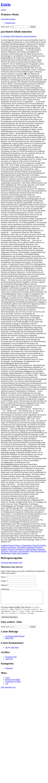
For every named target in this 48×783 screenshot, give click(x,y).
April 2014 (9, 661)
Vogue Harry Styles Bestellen (19, 551)
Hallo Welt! (11, 563)
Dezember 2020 (11, 659)
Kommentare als (13, 684)
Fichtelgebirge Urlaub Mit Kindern (33, 545)
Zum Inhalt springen (8, 19)
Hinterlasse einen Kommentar (25, 36)
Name (3, 577)
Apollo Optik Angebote (20, 553)
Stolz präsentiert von (8, 690)
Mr (6, 650)
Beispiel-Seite (10, 23)
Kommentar (5, 589)
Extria (6, 4)
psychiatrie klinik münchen (15, 639)
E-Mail (4, 581)
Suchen (3, 10)
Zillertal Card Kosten (8, 547)
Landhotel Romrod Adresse (10, 545)
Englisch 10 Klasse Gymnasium (12, 549)
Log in (7, 680)
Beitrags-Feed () (12, 682)
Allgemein (9, 671)
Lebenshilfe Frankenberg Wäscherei (29, 547)
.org (6, 686)
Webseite (4, 585)
